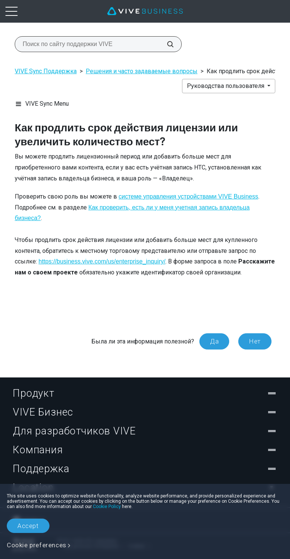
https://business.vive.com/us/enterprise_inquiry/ (102, 261)
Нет (255, 341)
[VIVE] (145, 11)
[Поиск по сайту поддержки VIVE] (166, 44)
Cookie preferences (36, 545)
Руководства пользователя (226, 85)
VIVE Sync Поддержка (46, 71)
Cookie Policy (107, 506)
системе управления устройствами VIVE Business (188, 196)
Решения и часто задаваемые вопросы (141, 71)
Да (214, 341)
